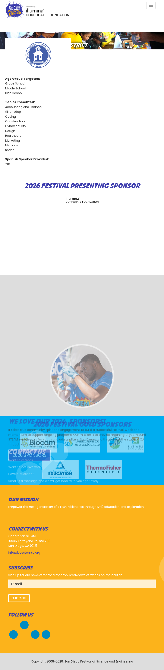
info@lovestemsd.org (24, 552)
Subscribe (19, 598)
